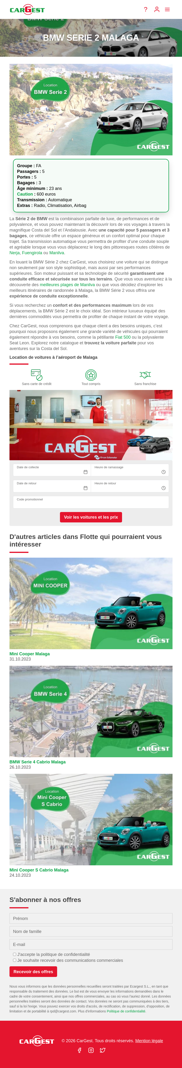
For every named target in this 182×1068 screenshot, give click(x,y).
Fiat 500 (123, 337)
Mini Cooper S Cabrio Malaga (38, 870)
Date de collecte (28, 467)
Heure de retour (105, 483)
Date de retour (26, 483)
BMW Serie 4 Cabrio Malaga (37, 762)
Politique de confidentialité (126, 1011)
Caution (25, 194)
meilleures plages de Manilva (67, 284)
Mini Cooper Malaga (29, 654)
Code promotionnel (30, 499)
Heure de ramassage (109, 467)
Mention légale (149, 1040)
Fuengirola (32, 252)
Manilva (56, 252)
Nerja (14, 252)
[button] (91, 612)
